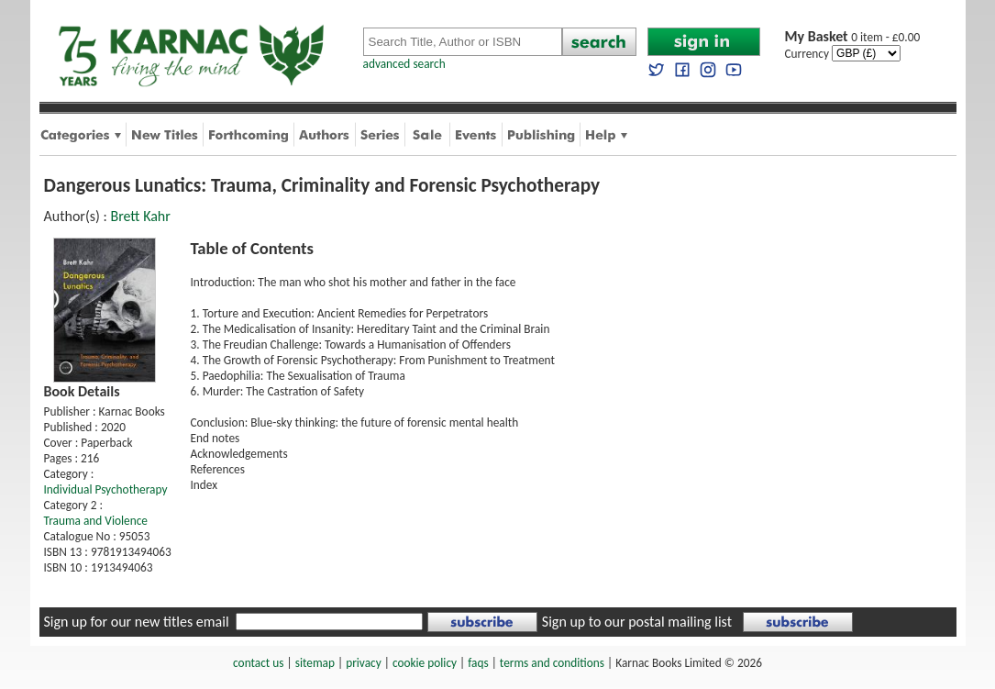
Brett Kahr (140, 216)
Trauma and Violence (96, 520)
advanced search (404, 64)
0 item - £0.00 (853, 37)
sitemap (315, 663)
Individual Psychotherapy (106, 489)
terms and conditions (552, 663)
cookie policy (424, 663)
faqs (478, 663)
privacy (363, 663)
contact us (258, 663)
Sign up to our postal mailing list (637, 621)
